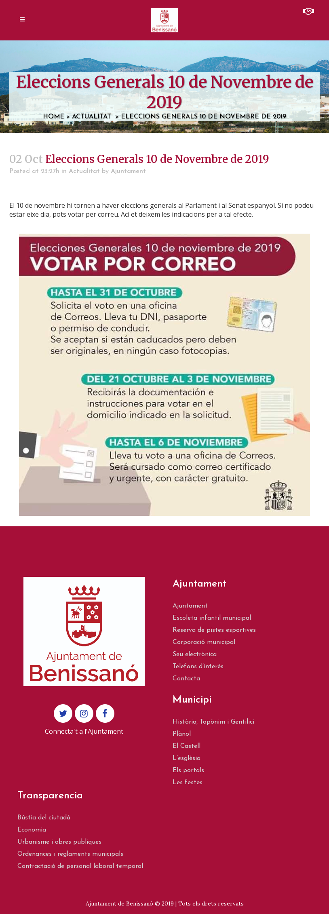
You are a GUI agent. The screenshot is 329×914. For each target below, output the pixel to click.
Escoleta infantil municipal (212, 618)
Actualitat (91, 117)
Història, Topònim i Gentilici (213, 722)
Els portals (188, 770)
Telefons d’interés (198, 666)
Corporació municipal (204, 642)
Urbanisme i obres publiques (59, 842)
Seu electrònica (195, 654)
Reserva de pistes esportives (214, 630)
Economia (31, 830)
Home (53, 117)
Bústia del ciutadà (43, 818)
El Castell (186, 746)
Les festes (187, 782)
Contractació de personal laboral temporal (80, 866)
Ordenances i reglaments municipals (70, 854)
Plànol (182, 734)
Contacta (186, 678)
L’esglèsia (186, 758)
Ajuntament (128, 171)
